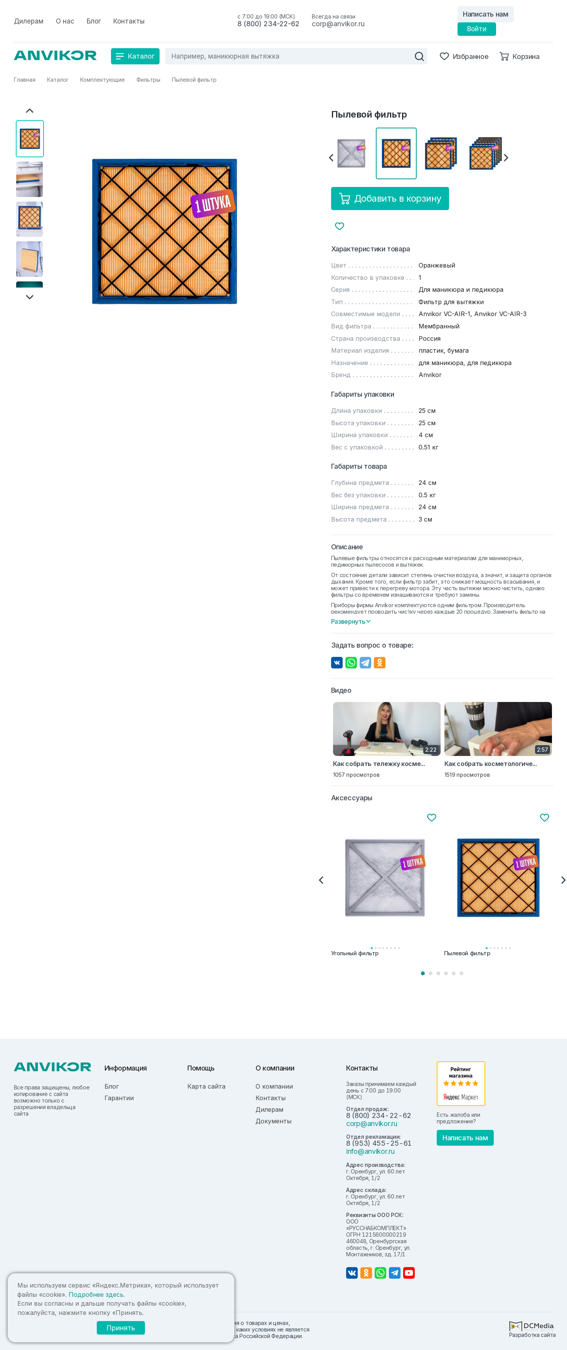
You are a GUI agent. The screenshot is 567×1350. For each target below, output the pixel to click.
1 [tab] (423, 973)
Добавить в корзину (390, 198)
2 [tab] (430, 973)
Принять (120, 1328)
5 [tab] (454, 973)
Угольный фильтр (355, 953)
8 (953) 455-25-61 (379, 1143)
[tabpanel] (386, 886)
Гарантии (119, 1098)
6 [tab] (461, 973)
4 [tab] (446, 973)
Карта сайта (206, 1086)
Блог (111, 1086)
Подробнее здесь (96, 1294)
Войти (476, 29)
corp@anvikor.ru (338, 24)
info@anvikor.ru (370, 1151)
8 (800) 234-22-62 (268, 24)
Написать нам (485, 14)
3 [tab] (438, 973)
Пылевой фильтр (467, 953)
